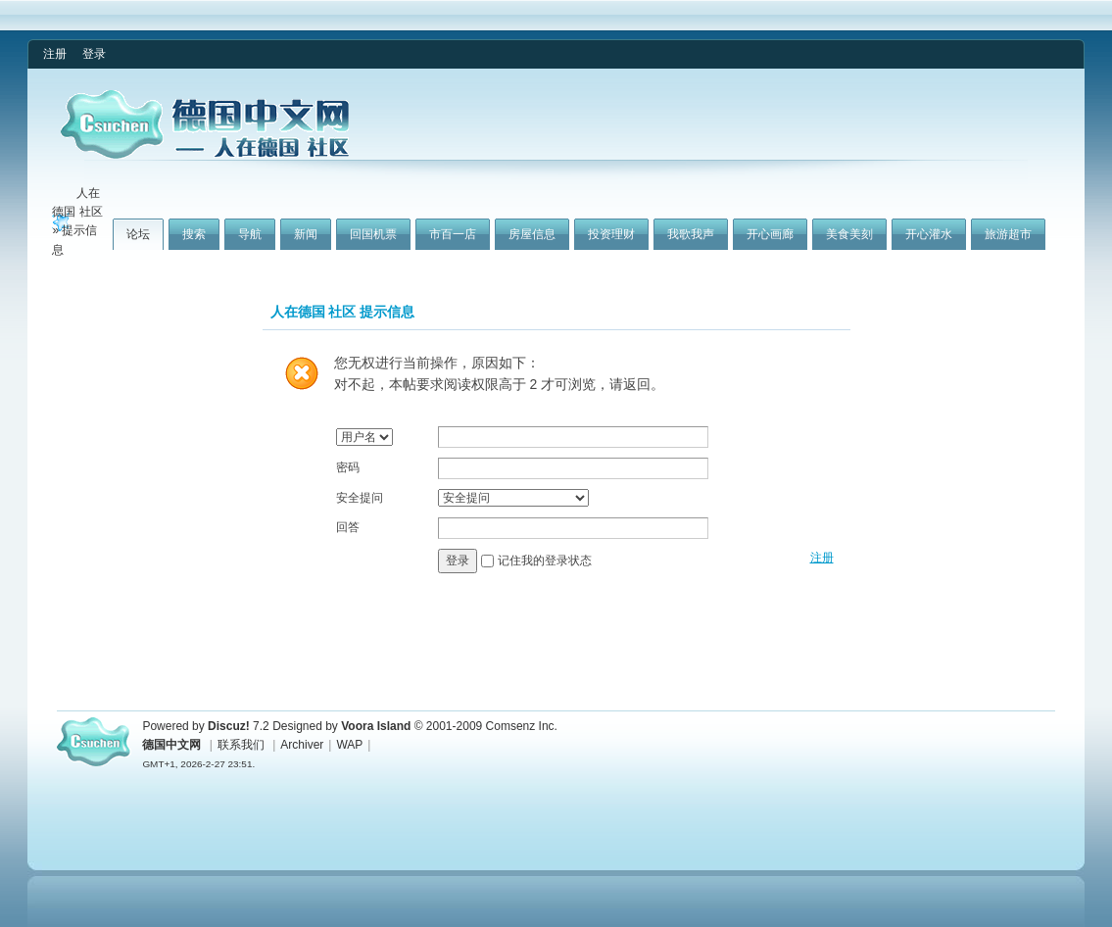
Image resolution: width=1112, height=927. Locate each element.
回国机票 (373, 234)
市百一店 (452, 234)
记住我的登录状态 (545, 559)
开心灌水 (928, 234)
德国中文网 (171, 745)
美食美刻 (849, 234)
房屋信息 (532, 234)
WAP (349, 745)
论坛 (138, 234)
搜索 (194, 234)
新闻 (305, 234)
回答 (348, 527)
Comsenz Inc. (521, 726)
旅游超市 (1008, 234)
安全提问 (359, 498)
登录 (94, 54)
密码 (348, 467)
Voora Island (376, 726)
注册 (55, 54)
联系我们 (241, 745)
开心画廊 (770, 234)
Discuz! (229, 726)
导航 (250, 234)
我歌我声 (690, 234)
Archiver (301, 745)
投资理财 (611, 234)
